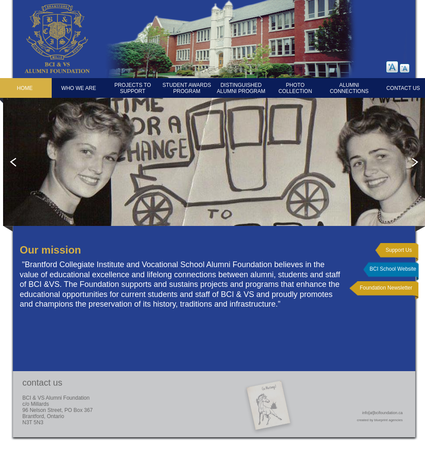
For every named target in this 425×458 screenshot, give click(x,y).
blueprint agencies (388, 420)
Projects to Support (132, 88)
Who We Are (78, 88)
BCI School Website (393, 269)
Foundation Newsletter (386, 288)
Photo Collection (295, 88)
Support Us (399, 250)
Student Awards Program (187, 88)
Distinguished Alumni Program (241, 88)
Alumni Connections (349, 88)
